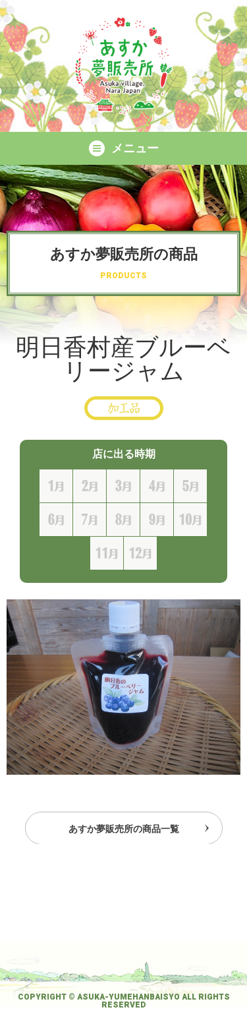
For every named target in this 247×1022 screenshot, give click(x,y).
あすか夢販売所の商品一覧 (124, 831)
